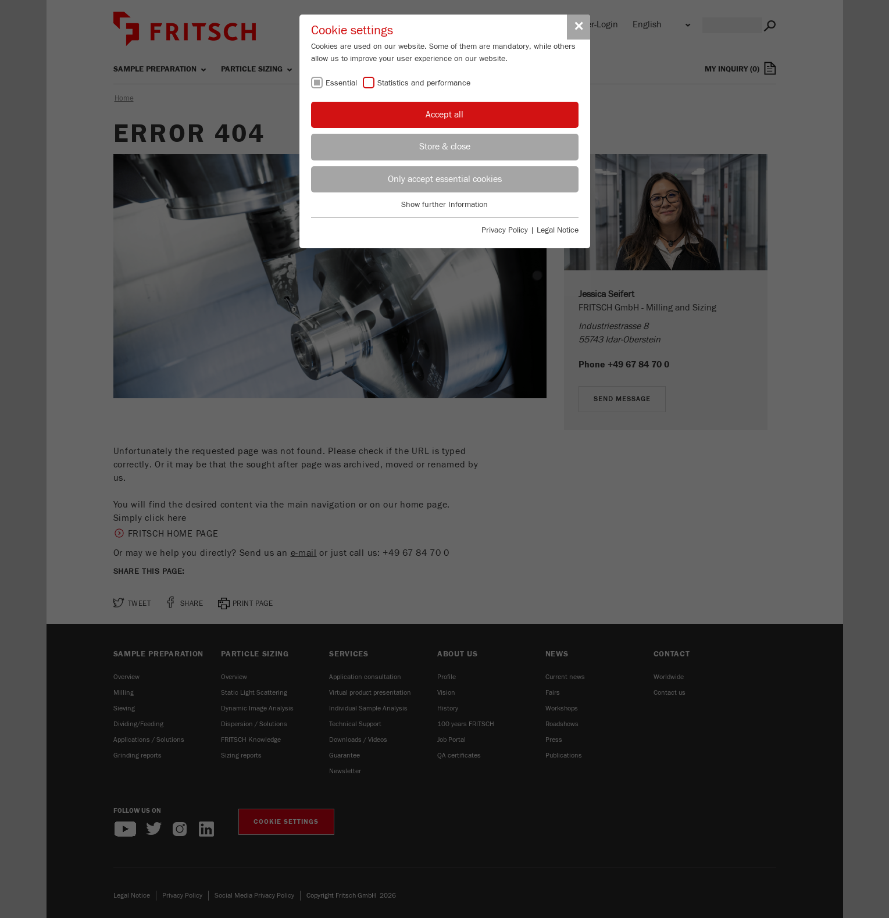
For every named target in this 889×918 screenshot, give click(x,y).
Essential (341, 83)
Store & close (444, 146)
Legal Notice (558, 230)
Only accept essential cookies (445, 179)
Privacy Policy (504, 230)
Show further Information (444, 204)
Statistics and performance (423, 83)
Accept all (444, 114)
